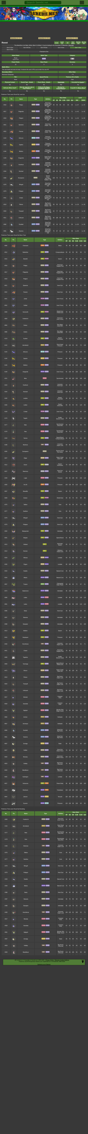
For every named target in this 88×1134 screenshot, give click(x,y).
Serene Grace (48, 176)
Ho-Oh (25, 484)
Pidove (21, 204)
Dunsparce (21, 178)
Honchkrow (25, 644)
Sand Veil (60, 458)
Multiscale (47, 158)
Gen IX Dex (10, 47)
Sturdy (60, 472)
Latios (25, 604)
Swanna (21, 231)
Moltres (21, 151)
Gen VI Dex (61, 47)
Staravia (25, 617)
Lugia (25, 478)
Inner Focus (48, 156)
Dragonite (21, 158)
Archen (25, 717)
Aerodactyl (25, 345)
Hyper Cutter (59, 457)
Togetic (25, 418)
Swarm (60, 259)
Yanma (25, 438)
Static (59, 743)
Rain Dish (47, 184)
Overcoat (59, 764)
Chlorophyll (60, 583)
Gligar (25, 458)
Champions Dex (44, 51)
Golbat (25, 305)
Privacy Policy (50, 960)
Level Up (62, 42)
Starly (25, 610)
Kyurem (25, 803)
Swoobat (25, 703)
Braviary (25, 757)
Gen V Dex (78, 47)
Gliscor (25, 670)
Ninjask (25, 537)
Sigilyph (25, 710)
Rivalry (46, 205)
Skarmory (25, 471)
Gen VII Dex (44, 47)
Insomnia (47, 162)
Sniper (46, 125)
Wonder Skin (60, 709)
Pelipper (21, 191)
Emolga (25, 743)
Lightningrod (48, 144)
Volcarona (25, 783)
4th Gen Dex (84, 42)
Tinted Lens (47, 165)
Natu (25, 425)
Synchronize (60, 378)
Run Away (48, 178)
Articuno (21, 138)
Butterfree (25, 252)
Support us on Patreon (43, 964)
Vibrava (25, 557)
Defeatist (60, 717)
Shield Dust (60, 311)
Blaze (59, 245)
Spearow (21, 124)
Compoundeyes (60, 252)
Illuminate (60, 543)
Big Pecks (47, 105)
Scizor (25, 464)
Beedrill (25, 259)
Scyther (25, 338)
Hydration (47, 225)
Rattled (46, 179)
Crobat (25, 411)
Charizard (25, 245)
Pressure (47, 136)
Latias (25, 597)
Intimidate (60, 531)
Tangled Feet (47, 104)
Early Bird (60, 326)
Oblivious (60, 550)
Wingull (21, 184)
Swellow (25, 511)
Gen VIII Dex (27, 47)
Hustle (60, 417)
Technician (60, 339)
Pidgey (21, 105)
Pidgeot (21, 118)
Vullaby (25, 763)
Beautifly (25, 491)
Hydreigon (25, 776)
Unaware (60, 696)
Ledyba (25, 398)
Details (56, 42)
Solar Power (60, 584)
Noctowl (21, 171)
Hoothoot (21, 164)
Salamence (25, 591)
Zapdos (21, 144)
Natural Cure (59, 571)
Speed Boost (60, 437)
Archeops (25, 723)
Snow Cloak (48, 138)
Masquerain (25, 531)
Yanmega (25, 664)
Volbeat (25, 544)
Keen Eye (48, 103)
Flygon (25, 564)
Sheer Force (60, 750)
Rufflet (25, 750)
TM (67, 42)
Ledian (25, 405)
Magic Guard (60, 711)
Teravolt (60, 796)
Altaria (25, 577)
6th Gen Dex (78, 42)
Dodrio (25, 332)
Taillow (25, 504)
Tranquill (21, 211)
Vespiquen (25, 637)
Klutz (60, 697)
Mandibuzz (25, 770)
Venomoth (25, 312)
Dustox (25, 498)
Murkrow (25, 444)
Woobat (25, 697)
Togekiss (25, 657)
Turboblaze (60, 790)
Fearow (21, 131)
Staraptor (25, 624)
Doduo (25, 325)
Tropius (25, 584)
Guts (60, 504)
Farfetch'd (25, 318)
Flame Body (48, 151)
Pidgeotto (21, 111)
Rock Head (60, 344)
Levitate (60, 557)
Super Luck (48, 204)
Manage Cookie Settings (62, 960)
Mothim (25, 630)
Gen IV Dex (10, 49)
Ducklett (21, 224)
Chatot (21, 197)
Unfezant (21, 217)
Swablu (25, 571)
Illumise (25, 551)
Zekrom (25, 796)
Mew (25, 378)
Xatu (25, 431)
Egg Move (72, 42)
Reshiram (25, 790)
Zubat (25, 298)
